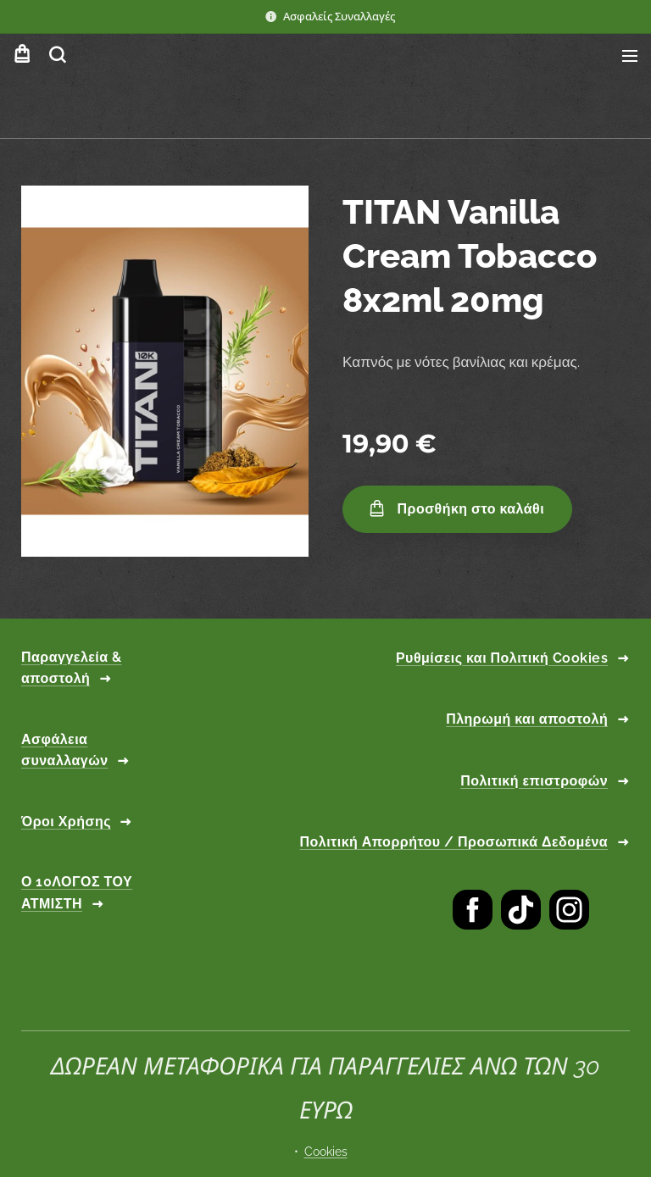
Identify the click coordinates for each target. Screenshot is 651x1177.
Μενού (629, 56)
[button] (57, 55)
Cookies (326, 1151)
